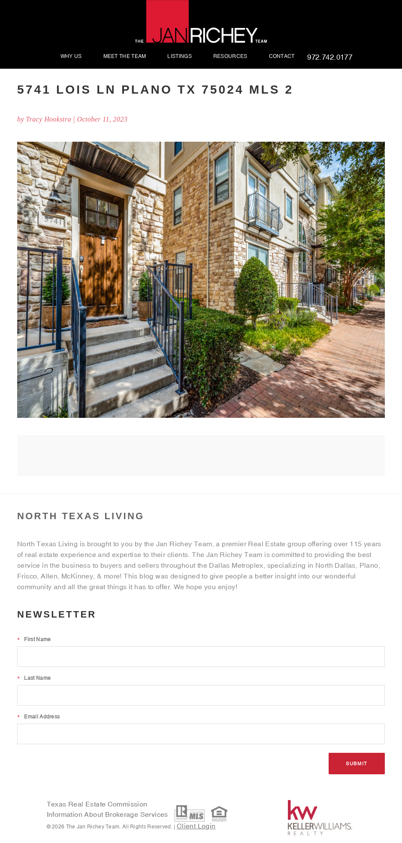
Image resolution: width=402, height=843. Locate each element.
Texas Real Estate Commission (97, 804)
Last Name (34, 678)
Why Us (71, 56)
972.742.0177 (329, 57)
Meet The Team (124, 56)
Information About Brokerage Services (108, 814)
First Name (34, 639)
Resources (230, 56)
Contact (282, 56)
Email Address (38, 716)
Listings (179, 56)
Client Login (196, 826)
